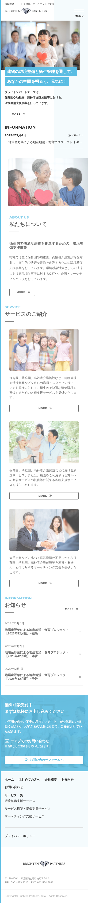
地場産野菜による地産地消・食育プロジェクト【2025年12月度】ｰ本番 (37, 654)
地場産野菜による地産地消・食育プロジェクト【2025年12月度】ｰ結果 (37, 631)
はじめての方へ (29, 779)
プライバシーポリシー (20, 836)
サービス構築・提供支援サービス (27, 808)
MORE (16, 114)
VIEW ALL (77, 135)
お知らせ (67, 779)
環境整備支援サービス (20, 801)
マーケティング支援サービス (24, 816)
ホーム (9, 779)
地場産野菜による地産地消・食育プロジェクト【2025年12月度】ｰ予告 (37, 677)
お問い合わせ (14, 787)
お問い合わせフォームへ (44, 759)
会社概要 (51, 779)
